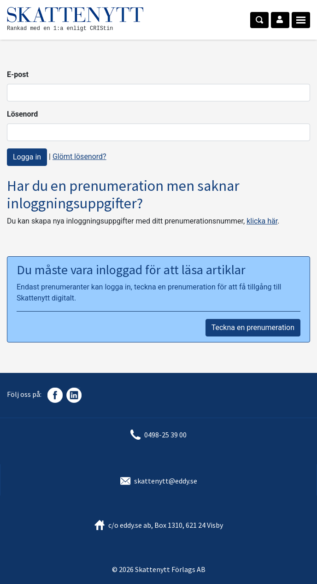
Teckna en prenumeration (252, 327)
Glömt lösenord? (79, 156)
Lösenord (22, 114)
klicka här (262, 221)
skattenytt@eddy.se (165, 480)
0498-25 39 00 (165, 434)
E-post (18, 74)
